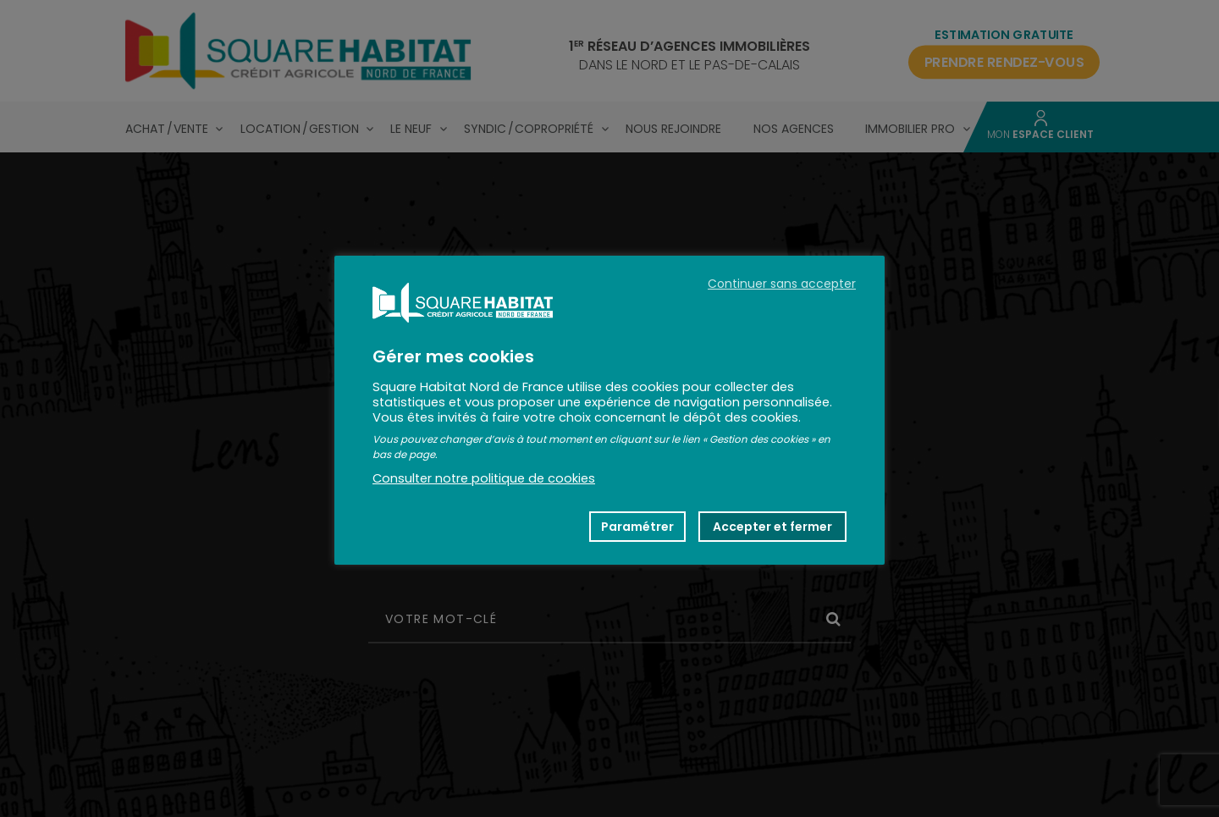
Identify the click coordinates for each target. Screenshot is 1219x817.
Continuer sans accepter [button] (782, 283)
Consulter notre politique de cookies (483, 478)
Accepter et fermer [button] (772, 526)
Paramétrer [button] (637, 526)
